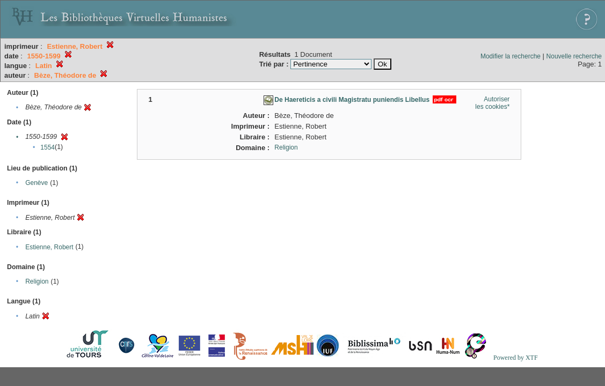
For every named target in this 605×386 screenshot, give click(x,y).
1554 (47, 147)
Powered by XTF (515, 357)
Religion (36, 281)
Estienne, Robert (49, 247)
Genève (36, 183)
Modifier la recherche (510, 56)
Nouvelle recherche (574, 56)
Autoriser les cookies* (492, 102)
